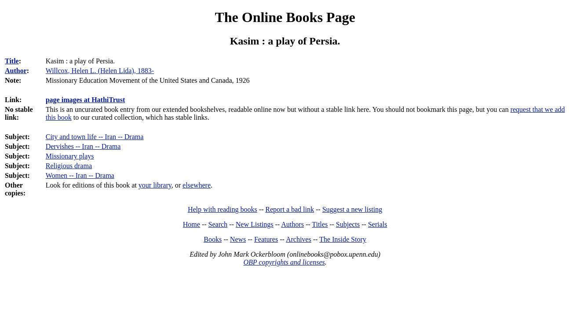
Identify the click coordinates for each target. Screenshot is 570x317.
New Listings (255, 224)
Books (213, 239)
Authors (292, 224)
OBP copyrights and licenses (284, 262)
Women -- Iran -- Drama (80, 175)
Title (12, 61)
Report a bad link (289, 209)
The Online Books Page (285, 17)
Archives (298, 239)
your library (155, 185)
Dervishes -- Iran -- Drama (83, 146)
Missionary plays (70, 156)
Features (266, 239)
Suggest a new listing (352, 209)
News (238, 239)
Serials (377, 224)
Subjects (348, 224)
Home (191, 224)
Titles (320, 224)
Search (218, 224)
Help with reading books (222, 209)
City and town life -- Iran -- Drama (95, 136)
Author (16, 70)
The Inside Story (342, 239)
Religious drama (69, 166)
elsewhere (197, 185)
